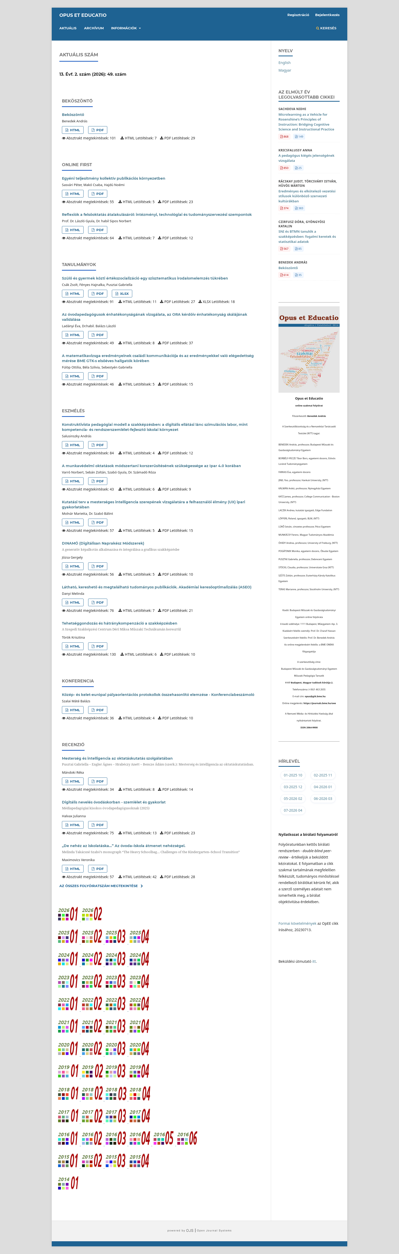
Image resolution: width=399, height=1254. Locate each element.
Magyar (284, 70)
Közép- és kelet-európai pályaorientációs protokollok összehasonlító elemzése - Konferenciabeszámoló (158, 694)
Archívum (94, 28)
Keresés (326, 28)
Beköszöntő (73, 114)
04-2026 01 (323, 786)
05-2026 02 (293, 798)
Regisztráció (298, 15)
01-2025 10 (293, 775)
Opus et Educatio (83, 15)
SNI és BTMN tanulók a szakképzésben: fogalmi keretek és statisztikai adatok (307, 236)
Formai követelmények (297, 923)
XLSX (124, 294)
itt (314, 961)
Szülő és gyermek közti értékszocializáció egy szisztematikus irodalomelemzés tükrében (145, 278)
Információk (124, 28)
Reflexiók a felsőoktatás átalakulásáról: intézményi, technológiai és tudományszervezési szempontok (157, 214)
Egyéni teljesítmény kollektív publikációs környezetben (113, 178)
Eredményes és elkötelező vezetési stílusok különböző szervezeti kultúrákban (307, 196)
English (284, 62)
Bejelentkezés (327, 15)
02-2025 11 (323, 775)
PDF (99, 130)
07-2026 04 (293, 810)
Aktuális (67, 28)
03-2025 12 (293, 786)
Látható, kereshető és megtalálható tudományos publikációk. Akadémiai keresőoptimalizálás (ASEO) (156, 587)
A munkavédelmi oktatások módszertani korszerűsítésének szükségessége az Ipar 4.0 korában (151, 466)
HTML (74, 130)
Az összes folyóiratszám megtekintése (98, 886)
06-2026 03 (323, 798)
